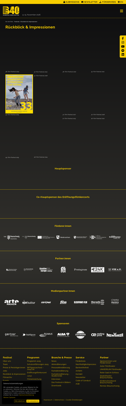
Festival (16, 21)
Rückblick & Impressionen (29, 21)
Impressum (48, 400)
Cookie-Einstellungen (74, 400)
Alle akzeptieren (33, 401)
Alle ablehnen (20, 401)
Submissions (72, 2)
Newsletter (90, 2)
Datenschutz (59, 400)
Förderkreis (109, 2)
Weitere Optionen (9, 397)
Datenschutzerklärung (26, 395)
